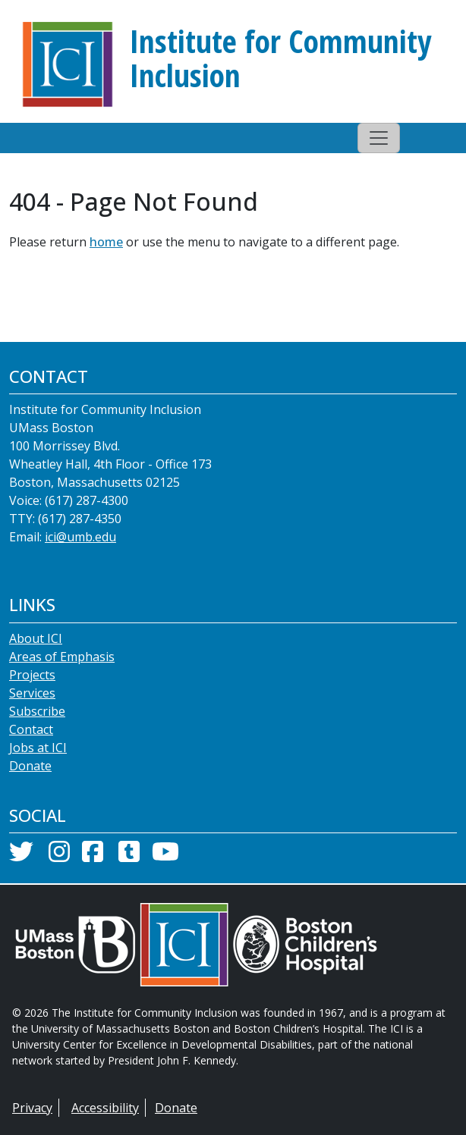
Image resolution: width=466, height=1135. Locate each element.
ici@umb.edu (80, 536)
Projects (32, 674)
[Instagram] (59, 856)
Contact (31, 729)
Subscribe (37, 711)
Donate (30, 765)
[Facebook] (92, 856)
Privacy (32, 1107)
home (106, 242)
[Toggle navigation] (378, 138)
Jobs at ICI (38, 747)
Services (32, 693)
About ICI (35, 638)
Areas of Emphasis (62, 656)
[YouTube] (165, 856)
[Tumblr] (129, 856)
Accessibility (105, 1107)
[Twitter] (21, 856)
